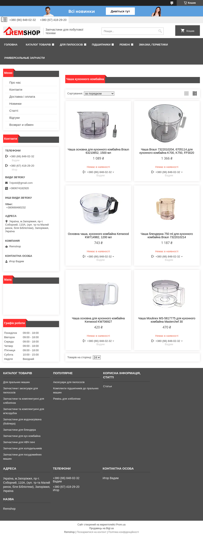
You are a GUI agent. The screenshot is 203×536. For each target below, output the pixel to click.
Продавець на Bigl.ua (101, 528)
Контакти (15, 89)
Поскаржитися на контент (91, 532)
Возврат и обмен (21, 124)
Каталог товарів (38, 44)
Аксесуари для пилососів (69, 382)
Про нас (15, 82)
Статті (13, 110)
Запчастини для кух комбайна (21, 435)
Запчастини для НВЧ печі (19, 442)
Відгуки (14, 117)
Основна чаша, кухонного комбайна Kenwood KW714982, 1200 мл (98, 235)
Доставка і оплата (22, 96)
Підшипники (101, 44)
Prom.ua (121, 524)
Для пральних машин (16, 382)
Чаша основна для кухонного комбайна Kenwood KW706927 (98, 320)
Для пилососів (71, 44)
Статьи (107, 386)
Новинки (15, 103)
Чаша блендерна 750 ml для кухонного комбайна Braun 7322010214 (167, 235)
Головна (10, 44)
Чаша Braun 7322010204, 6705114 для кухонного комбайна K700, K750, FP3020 (166, 151)
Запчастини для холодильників (22, 448)
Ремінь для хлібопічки (66, 398)
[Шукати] (160, 31)
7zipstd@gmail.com (21, 182)
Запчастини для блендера (19, 429)
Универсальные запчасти (24, 57)
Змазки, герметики (153, 44)
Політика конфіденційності (123, 532)
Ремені (125, 44)
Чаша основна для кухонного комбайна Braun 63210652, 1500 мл (98, 151)
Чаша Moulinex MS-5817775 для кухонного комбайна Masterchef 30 (166, 320)
